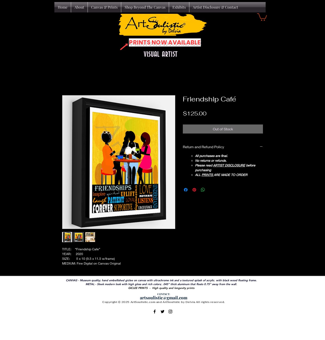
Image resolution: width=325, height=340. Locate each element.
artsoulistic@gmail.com (163, 297)
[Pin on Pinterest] (194, 189)
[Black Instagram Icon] (170, 311)
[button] (262, 16)
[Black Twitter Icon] (162, 311)
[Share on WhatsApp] (203, 189)
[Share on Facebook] (185, 189)
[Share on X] (211, 189)
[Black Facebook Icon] (154, 311)
